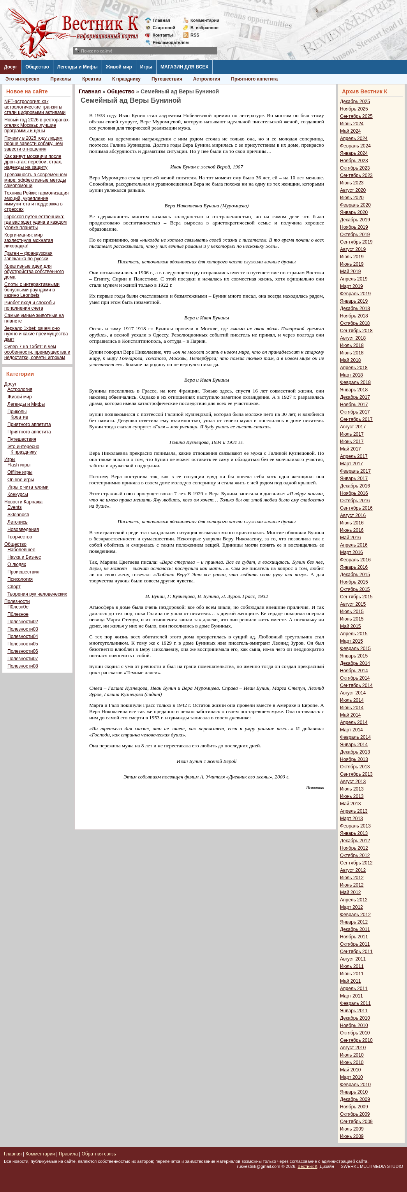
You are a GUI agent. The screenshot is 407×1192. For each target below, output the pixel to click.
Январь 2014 (354, 744)
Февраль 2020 (355, 205)
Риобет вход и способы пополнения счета (29, 305)
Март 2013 (351, 818)
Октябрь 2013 (355, 767)
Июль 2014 (352, 700)
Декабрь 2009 (355, 1099)
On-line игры (20, 479)
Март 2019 (351, 286)
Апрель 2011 (354, 988)
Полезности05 (22, 644)
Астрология (206, 79)
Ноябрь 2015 (354, 582)
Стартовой (164, 27)
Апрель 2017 (354, 456)
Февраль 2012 (355, 914)
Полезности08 (22, 666)
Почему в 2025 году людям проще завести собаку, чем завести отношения (33, 143)
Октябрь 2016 (355, 500)
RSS (194, 35)
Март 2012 (351, 907)
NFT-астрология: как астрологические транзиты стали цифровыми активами (34, 107)
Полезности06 (22, 651)
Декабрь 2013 (355, 752)
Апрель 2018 (354, 367)
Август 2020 (353, 190)
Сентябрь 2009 (356, 1121)
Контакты (163, 35)
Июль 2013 (352, 789)
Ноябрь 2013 (354, 759)
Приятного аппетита (254, 79)
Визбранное (204, 27)
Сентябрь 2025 (356, 116)
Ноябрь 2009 (354, 1107)
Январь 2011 (354, 1010)
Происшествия (23, 572)
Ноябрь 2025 (354, 109)
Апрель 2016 (354, 545)
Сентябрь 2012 (356, 863)
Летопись (17, 522)
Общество (37, 67)
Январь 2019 (354, 301)
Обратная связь (98, 1154)
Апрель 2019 (354, 279)
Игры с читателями (28, 487)
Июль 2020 (352, 197)
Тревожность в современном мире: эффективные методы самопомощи (35, 180)
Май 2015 (350, 626)
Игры (146, 67)
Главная (161, 20)
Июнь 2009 (352, 1136)
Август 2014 (353, 693)
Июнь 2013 (352, 796)
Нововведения (23, 529)
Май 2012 (350, 892)
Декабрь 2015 (355, 574)
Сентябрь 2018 (356, 330)
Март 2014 (351, 730)
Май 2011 (350, 981)
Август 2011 (353, 959)
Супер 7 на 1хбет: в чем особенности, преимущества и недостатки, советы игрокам (37, 352)
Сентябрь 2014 (356, 685)
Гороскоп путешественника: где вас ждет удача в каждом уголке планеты (35, 222)
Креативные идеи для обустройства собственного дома (34, 271)
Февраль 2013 (355, 826)
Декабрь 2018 (355, 308)
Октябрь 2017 (355, 412)
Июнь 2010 (352, 1062)
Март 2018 (351, 375)
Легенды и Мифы (77, 67)
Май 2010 (350, 1070)
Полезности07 (22, 658)
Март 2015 (351, 641)
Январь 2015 (354, 656)
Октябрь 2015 (355, 589)
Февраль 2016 (355, 560)
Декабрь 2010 (355, 1018)
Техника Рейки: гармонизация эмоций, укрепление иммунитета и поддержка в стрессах (36, 201)
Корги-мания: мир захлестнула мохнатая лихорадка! (28, 240)
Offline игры (19, 472)
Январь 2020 (354, 212)
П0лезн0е (17, 607)
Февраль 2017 (355, 471)
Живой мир (119, 67)
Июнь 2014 (352, 707)
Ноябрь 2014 (354, 670)
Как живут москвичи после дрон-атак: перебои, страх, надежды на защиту (33, 162)
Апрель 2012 (354, 900)
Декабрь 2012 (355, 840)
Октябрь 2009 (355, 1114)
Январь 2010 (354, 1092)
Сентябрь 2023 (356, 175)
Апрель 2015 (354, 633)
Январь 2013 (354, 833)
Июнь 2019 (352, 264)
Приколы (60, 79)
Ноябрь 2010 (354, 1025)
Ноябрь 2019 (354, 227)
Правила (68, 1154)
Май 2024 (350, 131)
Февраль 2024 (355, 146)
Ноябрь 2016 (354, 493)
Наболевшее (21, 549)
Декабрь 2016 (355, 486)
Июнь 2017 (352, 441)
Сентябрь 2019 (356, 242)
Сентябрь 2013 (356, 774)
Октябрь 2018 (355, 323)
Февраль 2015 (355, 648)
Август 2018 (353, 338)
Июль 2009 (352, 1129)
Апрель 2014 (354, 722)
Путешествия (167, 79)
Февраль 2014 (355, 737)
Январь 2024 (354, 153)
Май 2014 (350, 715)
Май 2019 (350, 271)
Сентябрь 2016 (356, 508)
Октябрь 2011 (355, 944)
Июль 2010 (352, 1055)
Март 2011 (351, 996)
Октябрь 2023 (355, 168)
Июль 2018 (352, 345)
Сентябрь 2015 (356, 597)
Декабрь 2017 (355, 397)
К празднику (126, 79)
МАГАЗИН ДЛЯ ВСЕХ (184, 67)
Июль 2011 (352, 966)
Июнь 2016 (352, 530)
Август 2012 (353, 870)
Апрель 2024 (354, 138)
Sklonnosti (18, 514)
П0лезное (17, 614)
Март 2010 (351, 1077)
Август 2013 (353, 781)
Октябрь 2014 (355, 678)
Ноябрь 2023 (354, 160)
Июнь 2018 (352, 353)
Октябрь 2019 (355, 234)
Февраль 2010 (355, 1084)
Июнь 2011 (352, 973)
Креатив (91, 79)
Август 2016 (353, 515)
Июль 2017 (352, 434)
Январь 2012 (354, 922)
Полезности (17, 601)
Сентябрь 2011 (356, 951)
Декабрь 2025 (355, 101)
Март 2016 (351, 552)
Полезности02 (22, 621)
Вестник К (307, 1166)
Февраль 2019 (355, 293)
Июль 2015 (352, 611)
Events (14, 507)
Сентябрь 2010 (356, 1040)
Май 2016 (350, 537)
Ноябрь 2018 (354, 316)
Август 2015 (353, 604)
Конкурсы (17, 494)
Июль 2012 (352, 877)
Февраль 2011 (355, 1003)
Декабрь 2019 (355, 220)
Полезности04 (22, 636)
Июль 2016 (352, 523)
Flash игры (18, 465)
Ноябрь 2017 (354, 404)
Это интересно (22, 79)
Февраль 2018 (355, 382)
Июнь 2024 (352, 123)
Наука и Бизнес (24, 557)
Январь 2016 (354, 567)
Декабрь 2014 (355, 663)
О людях (16, 564)
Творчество (19, 537)
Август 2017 (353, 426)
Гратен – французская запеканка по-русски (28, 256)
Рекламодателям (168, 42)
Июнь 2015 (352, 619)
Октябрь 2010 (355, 1033)
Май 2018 (350, 360)
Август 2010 (353, 1047)
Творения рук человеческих (37, 594)
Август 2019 (353, 249)
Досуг (10, 67)
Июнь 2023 (352, 183)
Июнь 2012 (352, 885)
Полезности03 (22, 629)
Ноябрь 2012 (354, 848)
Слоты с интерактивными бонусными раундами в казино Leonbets (32, 290)
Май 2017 (350, 449)
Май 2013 (350, 803)
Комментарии (204, 20)
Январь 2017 (354, 478)
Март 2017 (351, 463)
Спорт (14, 586)
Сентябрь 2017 (356, 419)
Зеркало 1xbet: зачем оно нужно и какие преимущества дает (36, 334)
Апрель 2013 (354, 811)
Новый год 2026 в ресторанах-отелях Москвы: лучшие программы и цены (37, 125)
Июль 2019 (352, 256)
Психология (20, 579)
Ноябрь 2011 (354, 937)
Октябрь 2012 (355, 855)
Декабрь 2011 (355, 929)
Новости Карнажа (23, 502)
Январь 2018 (354, 390)
